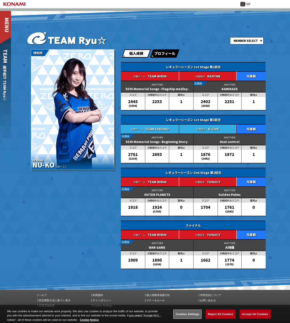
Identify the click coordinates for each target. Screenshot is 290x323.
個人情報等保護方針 (158, 295)
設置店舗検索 (47, 305)
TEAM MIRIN (157, 76)
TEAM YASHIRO (157, 129)
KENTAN (213, 76)
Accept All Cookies (255, 316)
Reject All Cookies (220, 316)
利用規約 (98, 295)
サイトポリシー (102, 300)
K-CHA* (213, 129)
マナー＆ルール (155, 300)
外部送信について (210, 295)
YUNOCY (213, 182)
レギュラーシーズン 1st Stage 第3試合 (193, 120)
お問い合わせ (208, 300)
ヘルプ (43, 295)
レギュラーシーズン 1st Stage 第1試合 (193, 67)
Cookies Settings (102, 305)
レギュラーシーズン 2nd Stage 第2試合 (193, 172)
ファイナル (193, 225)
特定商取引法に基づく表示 (54, 300)
